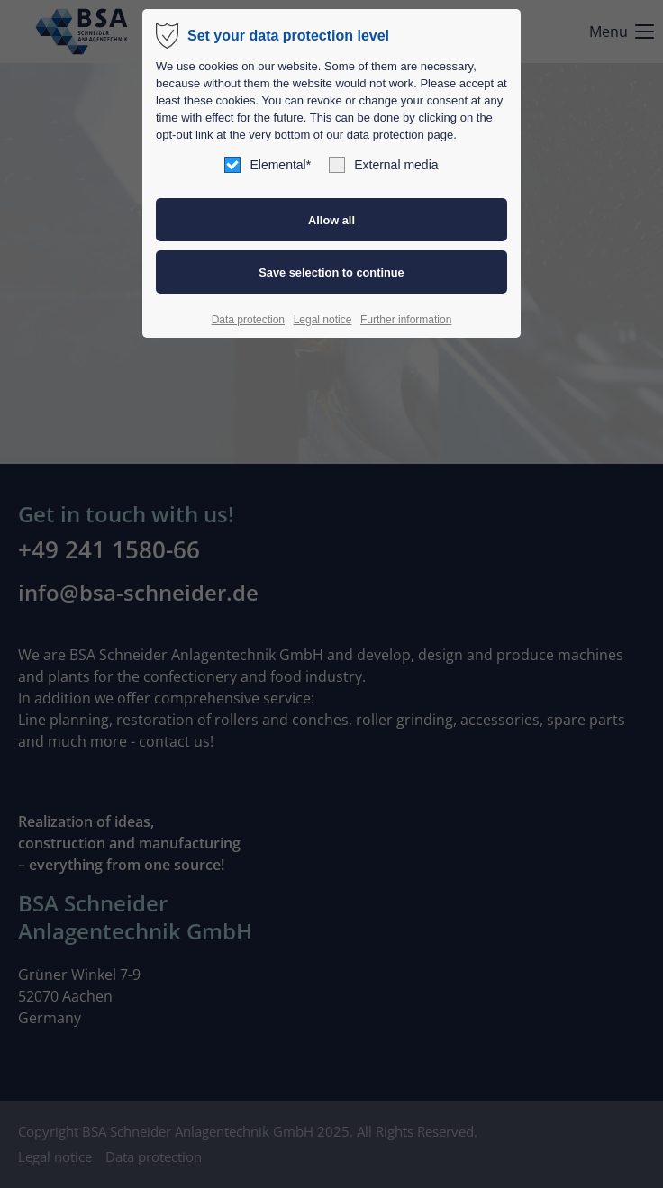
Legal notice (323, 319)
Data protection (248, 319)
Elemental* (267, 165)
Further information (405, 319)
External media (383, 165)
